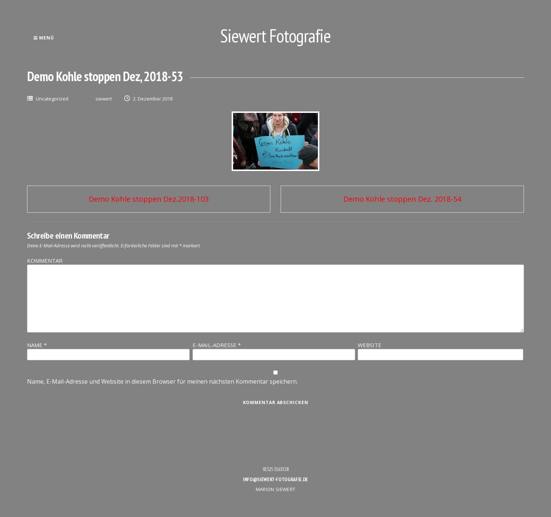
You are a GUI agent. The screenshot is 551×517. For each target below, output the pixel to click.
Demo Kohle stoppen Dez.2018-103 (149, 199)
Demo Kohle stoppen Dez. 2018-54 (402, 199)
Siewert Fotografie (275, 35)
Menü (44, 38)
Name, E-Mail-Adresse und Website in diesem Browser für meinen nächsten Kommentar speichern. (162, 381)
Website (369, 345)
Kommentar (44, 260)
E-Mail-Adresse (217, 345)
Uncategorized (52, 98)
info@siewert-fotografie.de (275, 479)
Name (37, 345)
